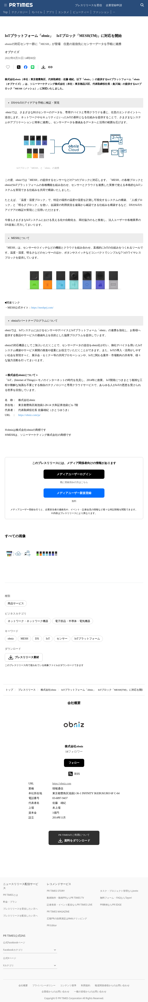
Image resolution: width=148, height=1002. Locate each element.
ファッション (101, 12)
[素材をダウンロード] (43, 67)
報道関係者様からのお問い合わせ (112, 985)
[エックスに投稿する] (19, 67)
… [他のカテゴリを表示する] (114, 11)
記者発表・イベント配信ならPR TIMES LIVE (69, 904)
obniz (11, 638)
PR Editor (52, 925)
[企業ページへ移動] (74, 726)
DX (37, 638)
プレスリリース (27, 689)
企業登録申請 (114, 5)
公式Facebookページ (14, 942)
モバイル (37, 12)
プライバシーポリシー (44, 985)
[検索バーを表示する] (142, 5)
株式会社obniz (48, 689)
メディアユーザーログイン (74, 474)
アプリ (50, 12)
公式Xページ (9, 958)
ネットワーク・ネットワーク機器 (28, 621)
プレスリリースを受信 (88, 5)
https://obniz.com (61, 783)
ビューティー (81, 12)
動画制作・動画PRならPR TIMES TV (65, 897)
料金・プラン (10, 901)
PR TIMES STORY (56, 890)
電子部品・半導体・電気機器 (72, 621)
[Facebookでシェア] (26, 67)
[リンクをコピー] (50, 67)
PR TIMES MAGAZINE (58, 911)
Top (5, 12)
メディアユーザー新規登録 (74, 493)
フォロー (74, 762)
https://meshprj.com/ (42, 307)
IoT (48, 638)
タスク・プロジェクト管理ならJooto (119, 890)
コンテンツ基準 (68, 985)
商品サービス (16, 603)
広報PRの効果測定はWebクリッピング (67, 918)
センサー (62, 638)
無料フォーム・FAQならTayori (116, 897)
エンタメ (63, 12)
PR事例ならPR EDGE (110, 904)
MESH (24, 638)
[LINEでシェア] (32, 67)
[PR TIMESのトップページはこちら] (21, 5)
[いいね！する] (8, 67)
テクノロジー (20, 12)
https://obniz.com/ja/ (29, 415)
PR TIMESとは (10, 894)
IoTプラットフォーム (87, 638)
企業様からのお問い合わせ (55, 991)
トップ (9, 689)
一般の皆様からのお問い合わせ (90, 991)
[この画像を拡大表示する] (18, 554)
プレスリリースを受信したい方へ (20, 908)
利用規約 (85, 985)
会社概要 (23, 985)
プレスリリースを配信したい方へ (20, 915)
